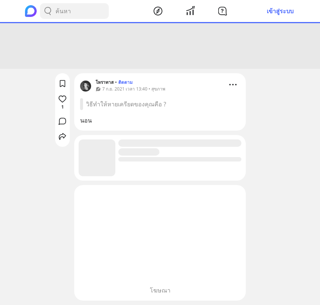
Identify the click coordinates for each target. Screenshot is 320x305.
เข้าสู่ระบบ (280, 11)
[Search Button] (47, 11)
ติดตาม (125, 82)
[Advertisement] (160, 46)
